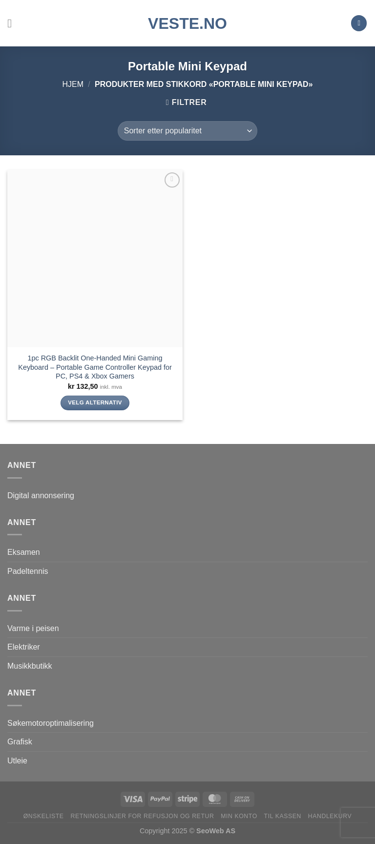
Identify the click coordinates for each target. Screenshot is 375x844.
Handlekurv (330, 816)
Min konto (239, 816)
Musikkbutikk (29, 666)
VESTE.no (187, 23)
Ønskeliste (43, 816)
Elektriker (23, 647)
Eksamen (23, 552)
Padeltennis (27, 571)
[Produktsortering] (187, 131)
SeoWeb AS (215, 831)
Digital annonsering (40, 495)
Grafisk (19, 742)
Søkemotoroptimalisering (50, 723)
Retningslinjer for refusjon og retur (142, 816)
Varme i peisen (33, 628)
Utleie (17, 761)
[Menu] (13, 23)
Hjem (72, 84)
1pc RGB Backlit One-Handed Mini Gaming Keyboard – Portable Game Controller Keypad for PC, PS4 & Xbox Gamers (94, 367)
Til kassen (282, 816)
